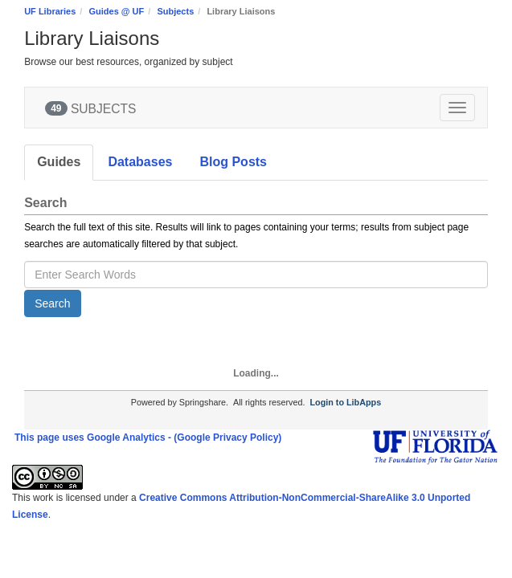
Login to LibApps (345, 402)
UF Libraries (50, 11)
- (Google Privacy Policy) (224, 437)
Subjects (175, 11)
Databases (140, 162)
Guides (58, 162)
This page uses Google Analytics (90, 437)
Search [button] (52, 303)
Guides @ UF (116, 11)
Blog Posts (233, 162)
